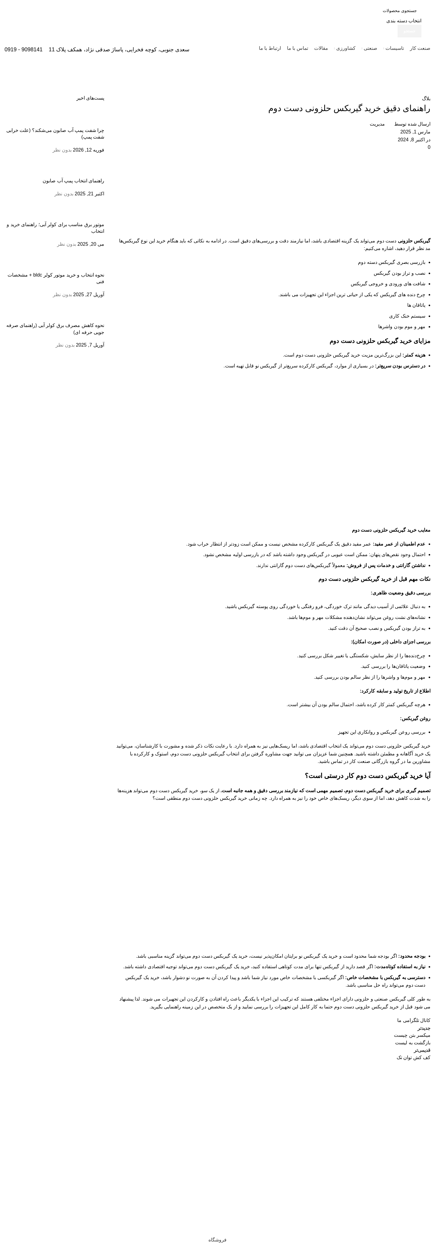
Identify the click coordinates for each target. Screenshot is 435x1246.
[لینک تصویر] (410, 1077)
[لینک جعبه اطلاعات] (217, 29)
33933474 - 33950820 (404, 1141)
